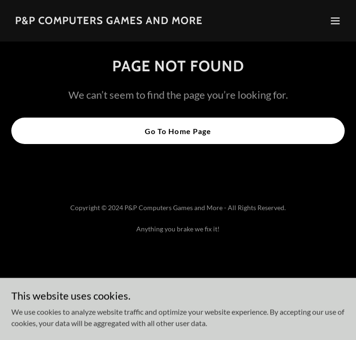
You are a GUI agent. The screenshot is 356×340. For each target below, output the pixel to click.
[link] (109, 21)
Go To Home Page (178, 131)
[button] (335, 20)
